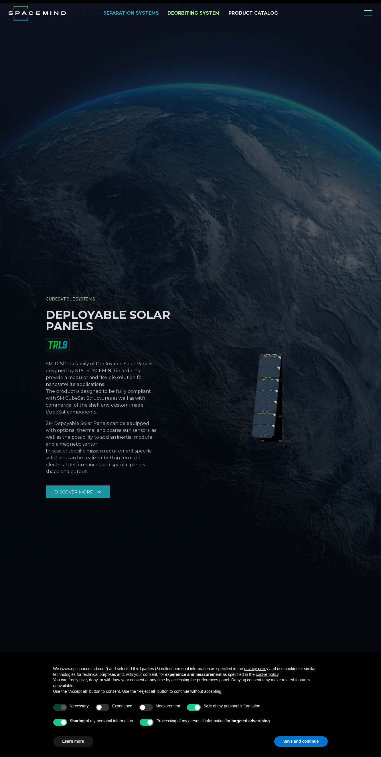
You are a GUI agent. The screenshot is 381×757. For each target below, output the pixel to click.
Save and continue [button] (301, 741)
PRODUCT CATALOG (253, 13)
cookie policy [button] (267, 674)
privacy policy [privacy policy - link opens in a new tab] (256, 668)
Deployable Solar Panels (108, 320)
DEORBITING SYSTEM (193, 13)
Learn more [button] (73, 741)
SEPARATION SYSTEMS (131, 13)
